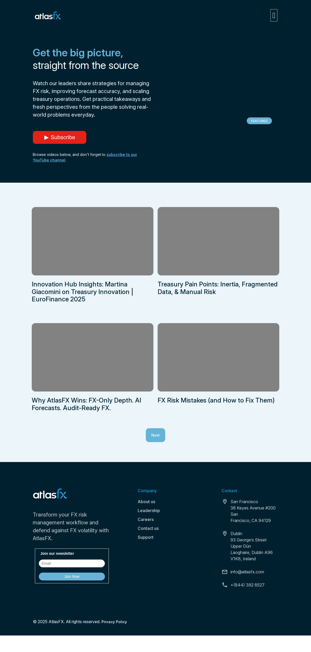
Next (155, 435)
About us (146, 501)
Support (145, 537)
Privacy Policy (114, 622)
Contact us (148, 528)
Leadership (149, 510)
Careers (146, 519)
